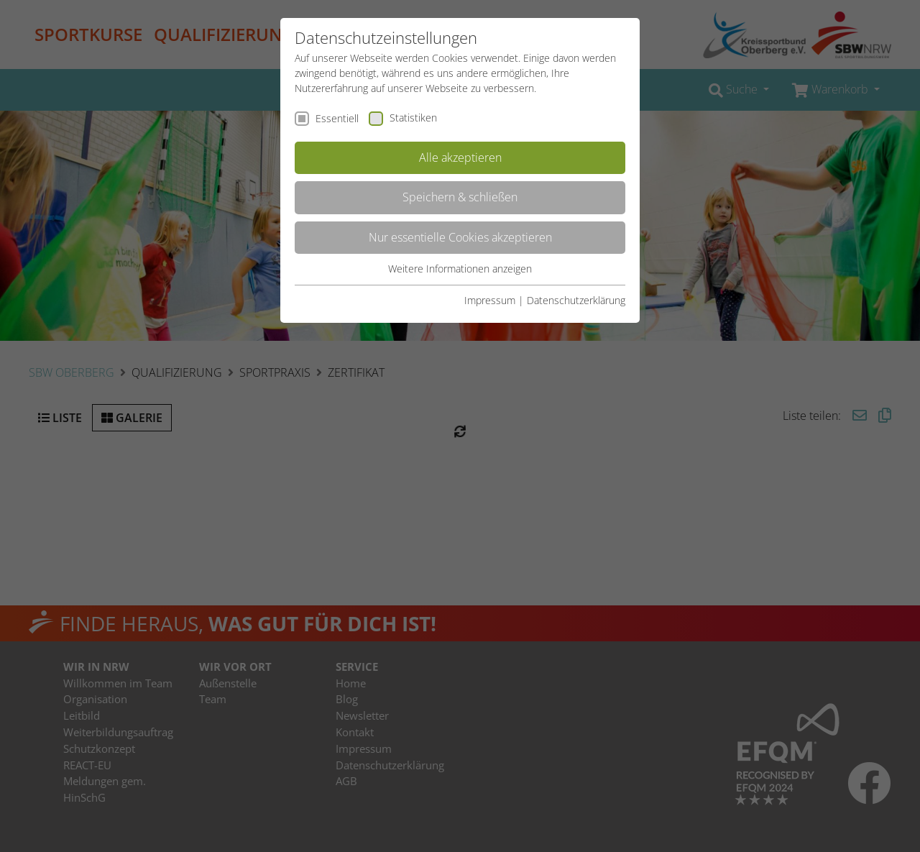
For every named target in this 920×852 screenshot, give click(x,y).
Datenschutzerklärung (576, 300)
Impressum (489, 300)
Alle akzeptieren (460, 157)
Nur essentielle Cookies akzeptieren (460, 237)
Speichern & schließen (460, 197)
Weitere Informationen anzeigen (460, 268)
